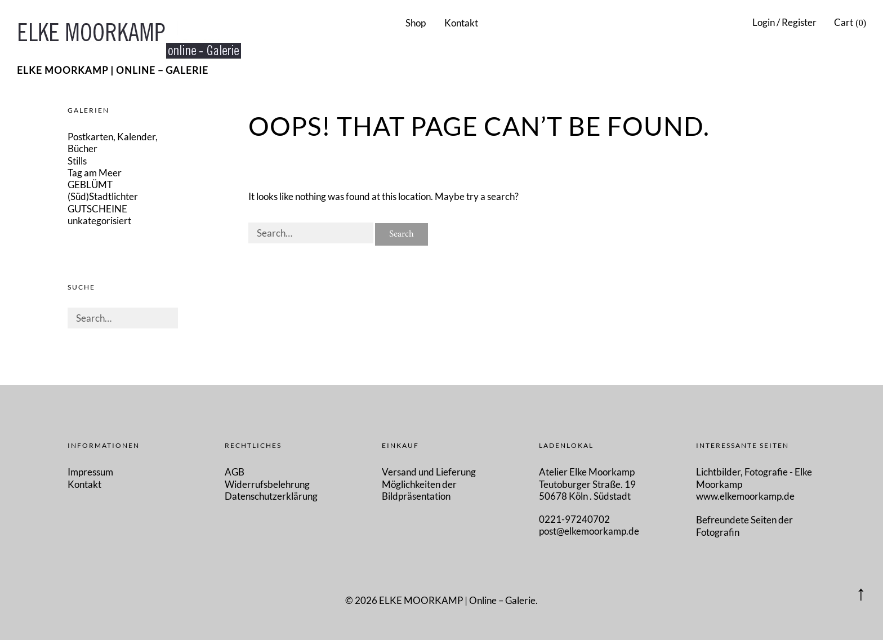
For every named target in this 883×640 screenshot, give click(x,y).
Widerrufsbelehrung (267, 484)
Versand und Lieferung (429, 472)
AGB (234, 472)
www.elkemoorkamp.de (745, 496)
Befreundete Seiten (737, 520)
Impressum (90, 472)
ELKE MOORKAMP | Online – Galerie (112, 70)
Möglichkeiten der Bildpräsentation (419, 490)
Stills (77, 161)
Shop (415, 23)
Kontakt (461, 23)
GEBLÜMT (90, 184)
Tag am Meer (95, 173)
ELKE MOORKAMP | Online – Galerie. (458, 600)
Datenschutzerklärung (271, 496)
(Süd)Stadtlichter (103, 196)
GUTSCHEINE (97, 209)
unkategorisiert (99, 220)
